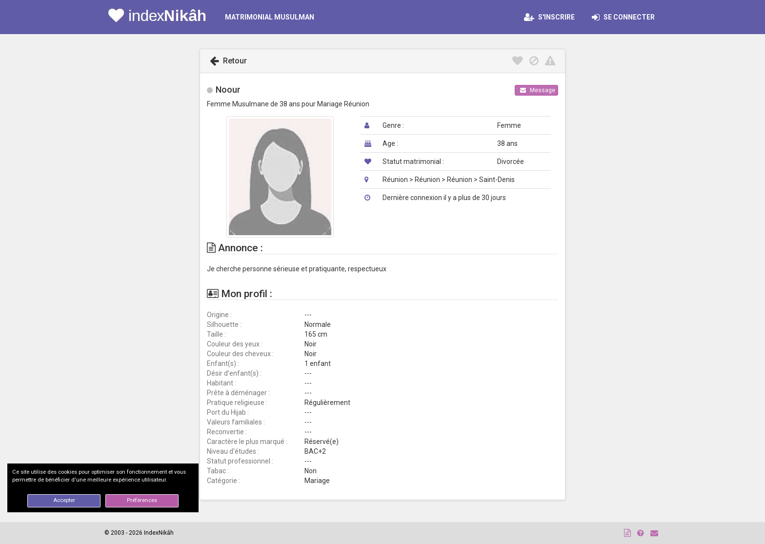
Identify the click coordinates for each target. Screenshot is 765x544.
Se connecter (626, 17)
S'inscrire (549, 17)
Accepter (64, 500)
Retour (228, 60)
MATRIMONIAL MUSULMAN (269, 17)
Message (537, 90)
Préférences (142, 500)
